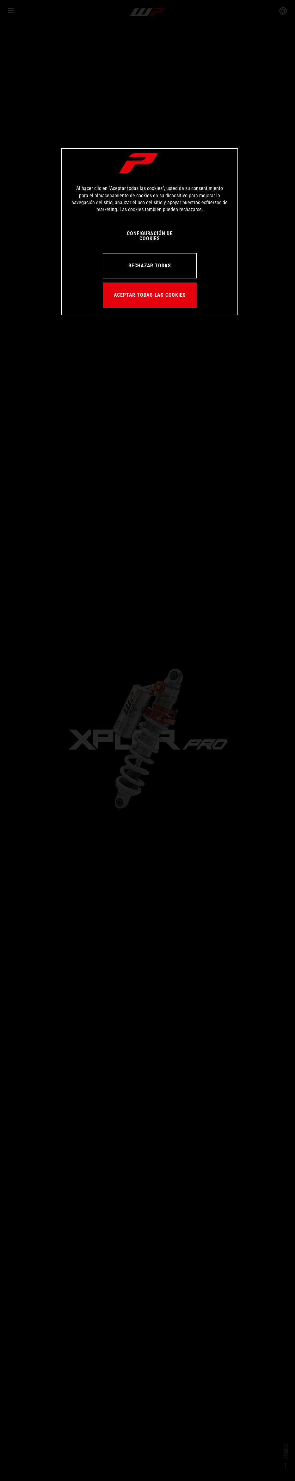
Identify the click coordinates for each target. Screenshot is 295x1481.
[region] (149, 231)
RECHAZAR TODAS (149, 266)
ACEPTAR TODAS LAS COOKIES (150, 295)
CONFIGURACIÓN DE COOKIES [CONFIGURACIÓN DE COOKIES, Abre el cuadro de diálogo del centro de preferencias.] (150, 235)
